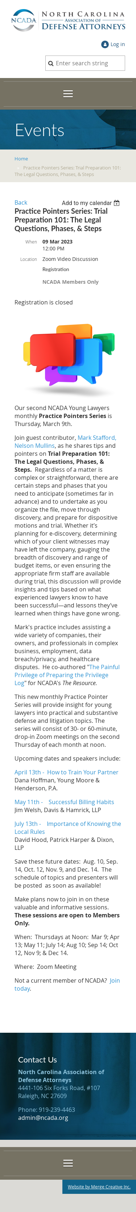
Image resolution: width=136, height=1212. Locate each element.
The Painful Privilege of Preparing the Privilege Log (67, 675)
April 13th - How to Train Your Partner (67, 772)
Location (28, 259)
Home (21, 158)
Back (21, 202)
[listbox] (91, 203)
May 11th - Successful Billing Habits (64, 802)
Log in (118, 44)
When (31, 242)
